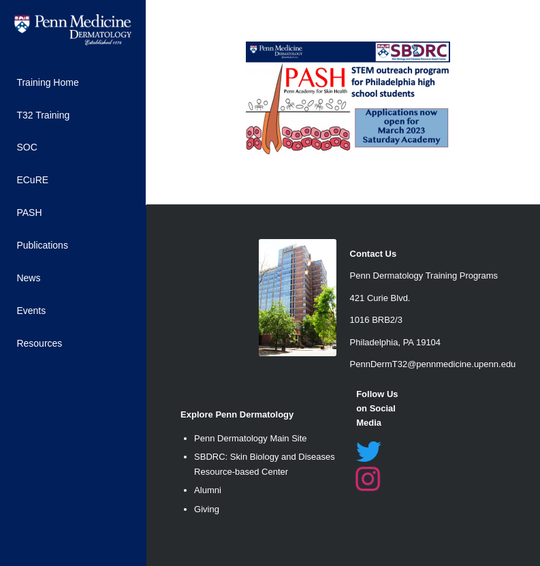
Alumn (206, 490)
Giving (206, 509)
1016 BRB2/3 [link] (376, 320)
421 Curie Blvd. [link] (380, 298)
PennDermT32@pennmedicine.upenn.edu (433, 364)
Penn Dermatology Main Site (250, 438)
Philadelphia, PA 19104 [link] (395, 342)
